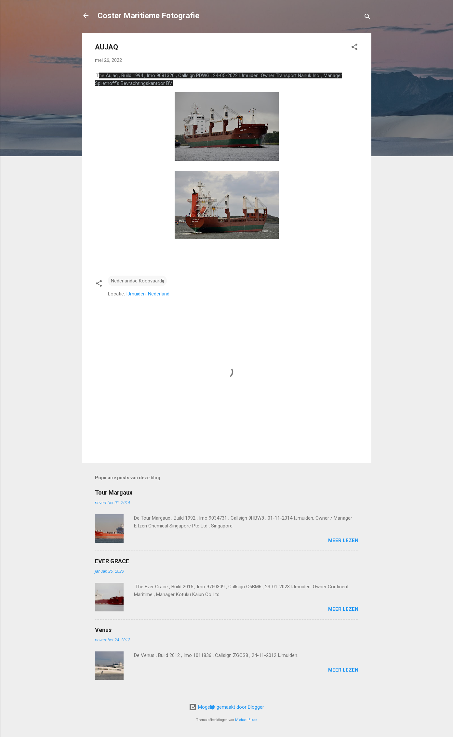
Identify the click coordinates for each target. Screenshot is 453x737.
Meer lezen (343, 540)
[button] (354, 48)
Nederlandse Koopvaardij (137, 281)
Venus (103, 629)
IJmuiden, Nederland (147, 294)
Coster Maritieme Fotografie (148, 15)
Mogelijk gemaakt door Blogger (226, 707)
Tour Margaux (113, 492)
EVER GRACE (112, 561)
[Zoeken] (367, 18)
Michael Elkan (246, 720)
